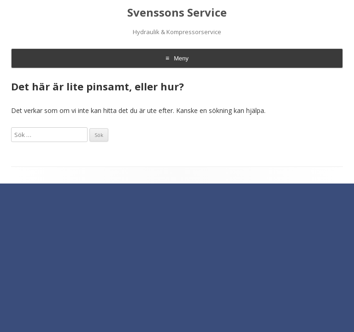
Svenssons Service (177, 13)
